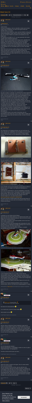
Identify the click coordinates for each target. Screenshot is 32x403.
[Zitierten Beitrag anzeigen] (17, 302)
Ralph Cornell (8, 19)
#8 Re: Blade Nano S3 (5, 361)
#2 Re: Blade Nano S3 (5, 65)
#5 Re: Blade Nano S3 (5, 297)
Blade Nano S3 (5, 12)
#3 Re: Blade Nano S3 (5, 127)
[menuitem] (3, 2)
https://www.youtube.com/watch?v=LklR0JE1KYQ (11, 197)
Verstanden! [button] (24, 397)
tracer (5, 293)
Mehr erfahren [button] (6, 400)
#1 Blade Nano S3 (4, 23)
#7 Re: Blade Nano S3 (5, 342)
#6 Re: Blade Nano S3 (5, 322)
